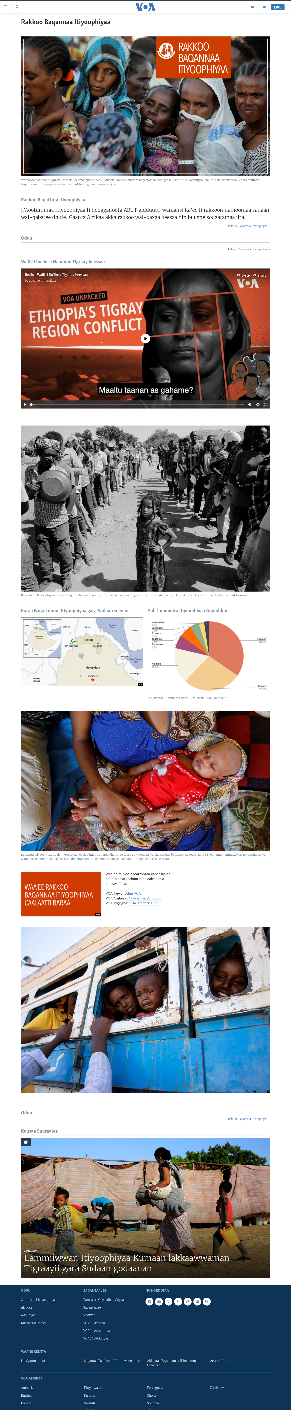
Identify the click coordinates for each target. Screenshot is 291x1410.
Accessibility (219, 1361)
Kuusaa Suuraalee (33, 1323)
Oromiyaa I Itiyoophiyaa (38, 1300)
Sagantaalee (92, 1307)
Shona (151, 1395)
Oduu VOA (132, 893)
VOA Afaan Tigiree (144, 903)
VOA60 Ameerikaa (96, 1331)
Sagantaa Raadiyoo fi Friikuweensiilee (112, 1361)
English (26, 1395)
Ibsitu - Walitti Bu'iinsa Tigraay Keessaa (56, 275)
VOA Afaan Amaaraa (145, 898)
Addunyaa (28, 1315)
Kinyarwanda (93, 1388)
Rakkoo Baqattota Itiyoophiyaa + (249, 226)
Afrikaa (26, 1307)
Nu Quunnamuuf (33, 1361)
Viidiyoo (89, 1315)
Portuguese (155, 1388)
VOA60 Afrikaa (94, 1323)
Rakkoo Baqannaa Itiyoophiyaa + (249, 249)
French (26, 1403)
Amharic (27, 1388)
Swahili (89, 1403)
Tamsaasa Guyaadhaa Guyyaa (104, 1300)
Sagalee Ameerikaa (42, 280)
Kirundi (89, 1395)
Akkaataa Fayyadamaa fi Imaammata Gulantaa (173, 1363)
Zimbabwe (217, 1388)
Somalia (153, 1403)
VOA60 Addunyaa (96, 1338)
